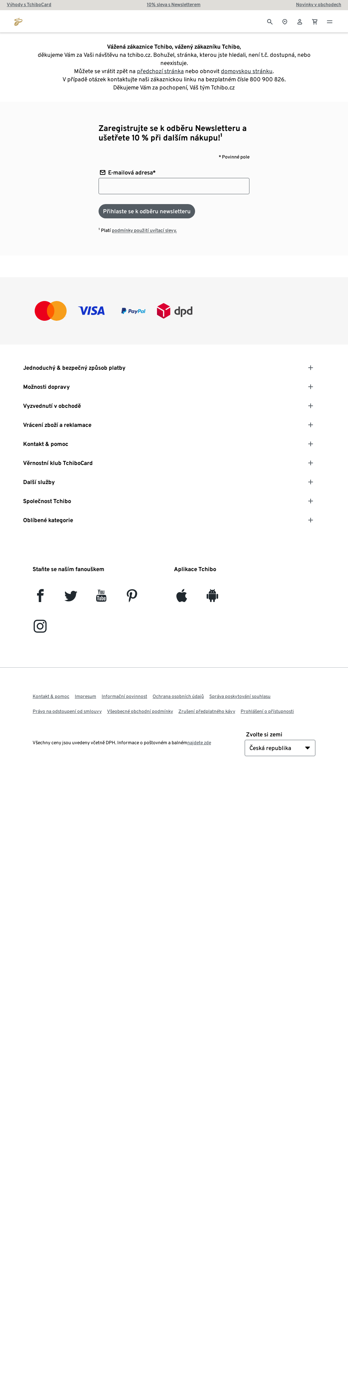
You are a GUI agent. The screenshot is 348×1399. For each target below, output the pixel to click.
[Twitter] (71, 598)
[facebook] (40, 598)
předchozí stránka (160, 71)
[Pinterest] (131, 598)
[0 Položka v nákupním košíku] (314, 21)
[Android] (212, 598)
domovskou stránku (247, 71)
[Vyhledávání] (269, 21)
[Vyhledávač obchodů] (284, 21)
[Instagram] (40, 629)
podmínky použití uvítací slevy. (144, 230)
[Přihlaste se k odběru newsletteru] (147, 211)
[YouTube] (101, 598)
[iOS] (181, 598)
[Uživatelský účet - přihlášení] (299, 21)
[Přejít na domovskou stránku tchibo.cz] (18, 21)
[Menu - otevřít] (329, 21)
